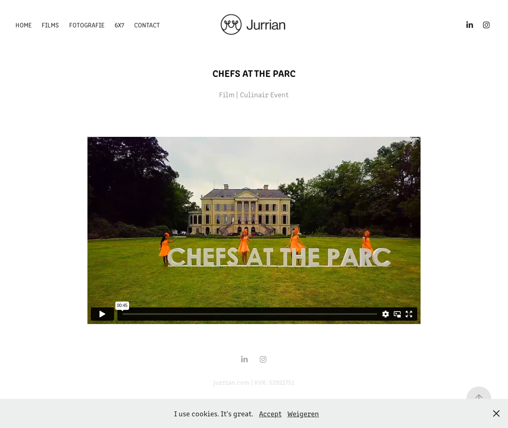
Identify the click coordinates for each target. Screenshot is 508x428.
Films (50, 24)
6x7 (119, 24)
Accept (270, 413)
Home (23, 24)
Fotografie (87, 24)
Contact (147, 24)
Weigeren (303, 413)
